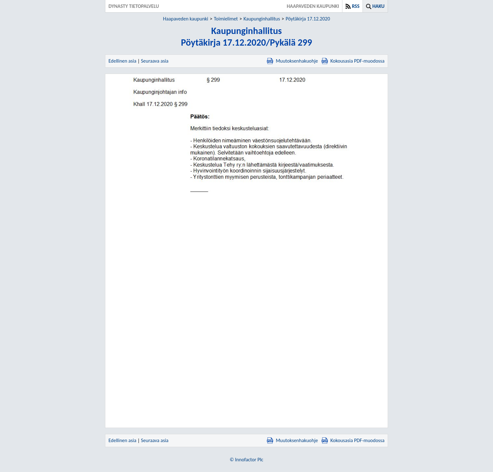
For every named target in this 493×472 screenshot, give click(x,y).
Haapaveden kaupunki (185, 19)
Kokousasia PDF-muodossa (353, 61)
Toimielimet (226, 19)
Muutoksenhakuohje (292, 61)
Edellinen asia (122, 61)
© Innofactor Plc (246, 460)
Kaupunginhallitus (261, 19)
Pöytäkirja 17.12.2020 (307, 19)
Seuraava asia (155, 61)
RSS (355, 6)
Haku (378, 6)
